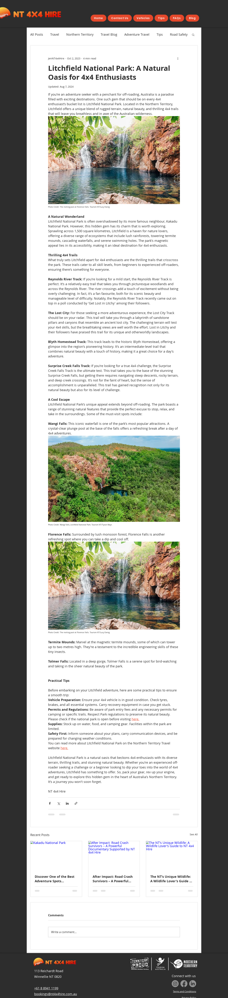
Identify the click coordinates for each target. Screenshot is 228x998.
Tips (160, 34)
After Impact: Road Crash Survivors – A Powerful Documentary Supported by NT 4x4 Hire (113, 878)
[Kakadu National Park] (56, 855)
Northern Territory (80, 34)
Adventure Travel (136, 34)
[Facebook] (183, 983)
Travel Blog (109, 34)
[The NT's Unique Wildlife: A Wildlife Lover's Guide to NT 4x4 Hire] (172, 855)
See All (194, 834)
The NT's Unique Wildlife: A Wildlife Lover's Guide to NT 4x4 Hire (171, 878)
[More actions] (178, 58)
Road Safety (179, 34)
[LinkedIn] (192, 983)
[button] (193, 34)
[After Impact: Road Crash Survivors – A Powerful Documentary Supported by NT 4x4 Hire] (114, 855)
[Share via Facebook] (49, 803)
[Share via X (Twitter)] (58, 803)
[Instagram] (175, 983)
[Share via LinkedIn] (67, 803)
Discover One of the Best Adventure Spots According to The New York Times (54, 878)
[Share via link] (76, 803)
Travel (54, 34)
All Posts (36, 34)
